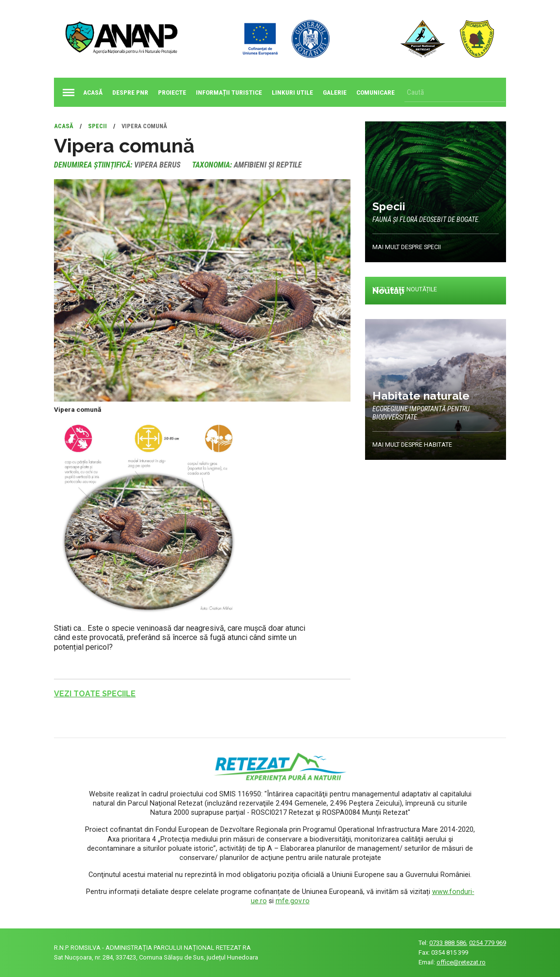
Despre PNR (130, 92)
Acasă (81, 92)
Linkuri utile (292, 92)
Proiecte (172, 92)
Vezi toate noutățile (405, 289)
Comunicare (375, 92)
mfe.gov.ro (293, 901)
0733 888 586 (447, 942)
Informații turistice (229, 92)
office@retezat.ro (461, 962)
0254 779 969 (487, 942)
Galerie (335, 92)
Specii (97, 126)
